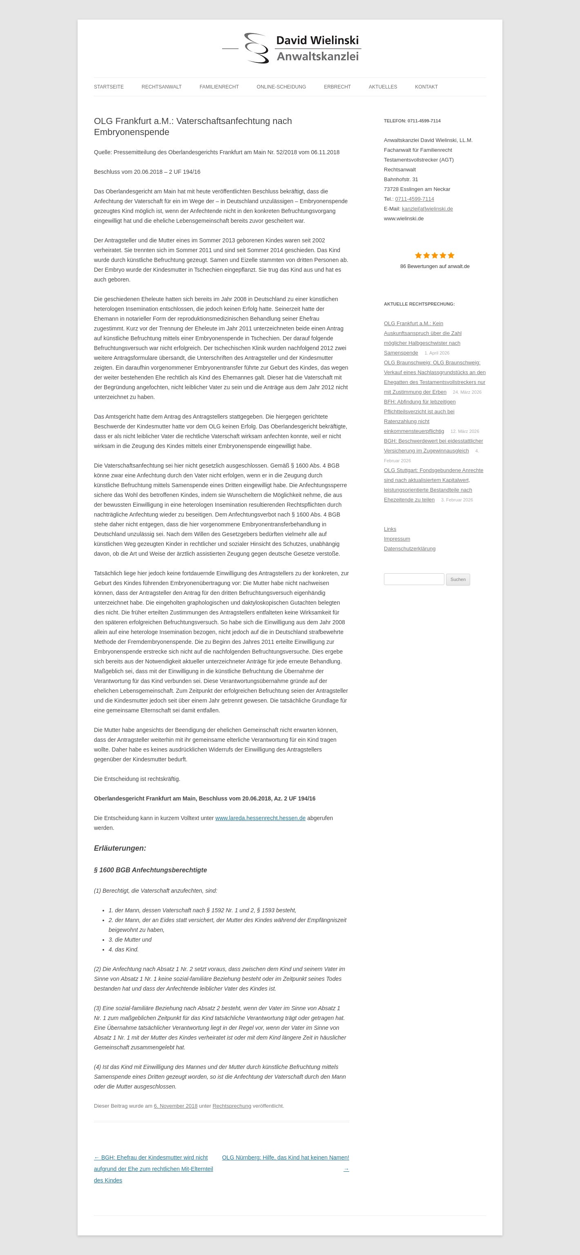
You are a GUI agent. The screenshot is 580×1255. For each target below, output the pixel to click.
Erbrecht (337, 87)
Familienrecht (219, 87)
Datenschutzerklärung (409, 548)
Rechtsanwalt (162, 87)
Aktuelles (383, 87)
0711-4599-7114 (414, 199)
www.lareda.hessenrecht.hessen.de (260, 818)
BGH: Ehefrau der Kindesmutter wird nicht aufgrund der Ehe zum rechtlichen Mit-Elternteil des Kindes (153, 1169)
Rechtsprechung (231, 1106)
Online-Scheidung (281, 87)
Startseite (109, 87)
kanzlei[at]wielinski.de (427, 209)
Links (390, 529)
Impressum (397, 539)
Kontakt (426, 87)
